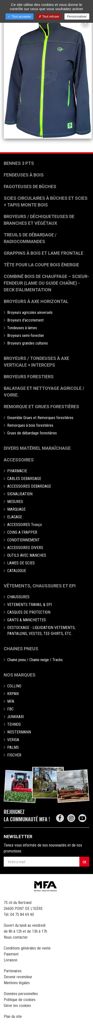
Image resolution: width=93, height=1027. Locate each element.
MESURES (15, 501)
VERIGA (13, 739)
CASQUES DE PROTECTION (28, 612)
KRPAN (13, 693)
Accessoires (19, 459)
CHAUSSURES (18, 597)
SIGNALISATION (19, 494)
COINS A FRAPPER (22, 532)
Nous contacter (16, 937)
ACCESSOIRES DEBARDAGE (29, 486)
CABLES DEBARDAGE (24, 478)
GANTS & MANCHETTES (26, 620)
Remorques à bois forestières (30, 425)
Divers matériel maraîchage (37, 448)
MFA (10, 701)
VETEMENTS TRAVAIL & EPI (29, 604)
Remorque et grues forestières (41, 406)
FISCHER (14, 755)
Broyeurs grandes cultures (27, 343)
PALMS (13, 747)
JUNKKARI (15, 716)
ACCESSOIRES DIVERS (25, 547)
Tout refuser (49, 16)
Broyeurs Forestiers (29, 376)
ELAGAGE (14, 517)
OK (84, 861)
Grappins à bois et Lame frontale (43, 253)
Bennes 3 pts (19, 163)
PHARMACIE (17, 471)
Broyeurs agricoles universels (30, 312)
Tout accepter (19, 16)
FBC (10, 709)
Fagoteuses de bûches (30, 186)
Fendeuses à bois (24, 174)
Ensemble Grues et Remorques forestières (40, 417)
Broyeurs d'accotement (25, 320)
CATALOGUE (16, 570)
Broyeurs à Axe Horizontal (36, 301)
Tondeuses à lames (22, 328)
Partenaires (13, 971)
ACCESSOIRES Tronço (24, 524)
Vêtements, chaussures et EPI (40, 585)
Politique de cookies (19, 999)
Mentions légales (17, 982)
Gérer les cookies (17, 1005)
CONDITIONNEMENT (23, 540)
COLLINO (14, 686)
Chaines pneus (21, 648)
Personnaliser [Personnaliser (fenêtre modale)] (77, 16)
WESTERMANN (19, 732)
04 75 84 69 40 (22, 914)
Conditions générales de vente (27, 948)
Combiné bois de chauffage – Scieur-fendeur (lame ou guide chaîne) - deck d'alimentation (46, 283)
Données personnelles (21, 993)
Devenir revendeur (18, 977)
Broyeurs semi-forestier (25, 335)
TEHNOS (14, 724)
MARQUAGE (16, 509)
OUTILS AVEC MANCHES (26, 555)
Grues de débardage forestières (32, 433)
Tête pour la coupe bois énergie (42, 264)
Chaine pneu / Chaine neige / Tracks (35, 659)
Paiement (11, 954)
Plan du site (13, 1016)
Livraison (10, 960)
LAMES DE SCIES (21, 563)
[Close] (85, 23)
